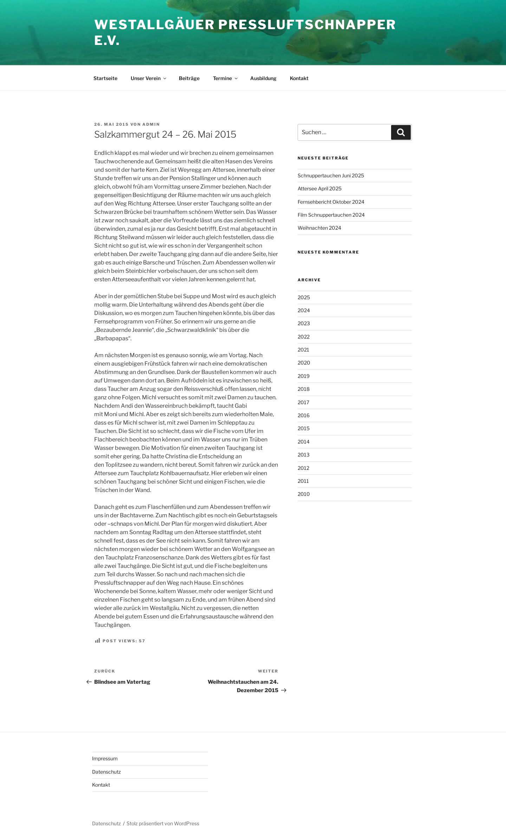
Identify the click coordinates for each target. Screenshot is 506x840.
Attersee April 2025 (320, 188)
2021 (303, 350)
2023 (304, 323)
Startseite (105, 78)
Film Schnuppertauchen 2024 (331, 215)
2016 (304, 415)
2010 (304, 494)
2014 (304, 442)
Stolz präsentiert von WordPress (162, 823)
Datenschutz (106, 772)
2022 (304, 337)
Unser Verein (149, 78)
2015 (304, 428)
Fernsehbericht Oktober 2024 (331, 202)
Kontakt (299, 78)
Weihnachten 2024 (319, 228)
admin (151, 124)
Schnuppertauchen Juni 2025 (331, 175)
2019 (304, 376)
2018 (304, 389)
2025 (304, 297)
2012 (303, 468)
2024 (304, 310)
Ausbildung (263, 78)
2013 (304, 455)
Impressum (105, 758)
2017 (303, 402)
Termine (226, 78)
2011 (303, 481)
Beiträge (189, 78)
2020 (304, 363)
